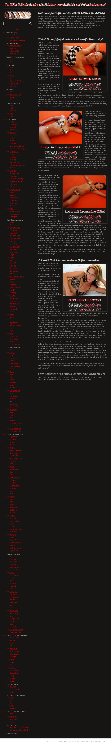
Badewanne (14, 597)
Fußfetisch (13, 285)
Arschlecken (14, 198)
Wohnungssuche (15, 543)
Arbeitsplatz (14, 627)
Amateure (13, 442)
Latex (11, 377)
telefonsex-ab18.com (14, 30)
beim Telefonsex (17, 81)
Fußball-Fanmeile (16, 632)
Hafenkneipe (14, 610)
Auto (11, 556)
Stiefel (12, 412)
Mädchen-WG (14, 54)
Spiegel (12, 369)
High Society (14, 323)
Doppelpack (14, 469)
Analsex (12, 192)
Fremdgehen (14, 217)
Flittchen (13, 461)
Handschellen (14, 651)
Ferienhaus (13, 602)
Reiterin (12, 513)
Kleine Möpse (14, 263)
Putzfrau (12, 447)
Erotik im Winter (15, 431)
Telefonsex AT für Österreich (19, 727)
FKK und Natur (15, 575)
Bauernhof (13, 570)
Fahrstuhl (13, 589)
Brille (11, 415)
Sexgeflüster (14, 719)
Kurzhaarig (13, 230)
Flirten (12, 722)
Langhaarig (13, 233)
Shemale (13, 708)
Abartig (12, 681)
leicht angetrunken (16, 458)
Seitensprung (14, 214)
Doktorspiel (13, 532)
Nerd (11, 494)
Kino (11, 616)
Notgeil (12, 466)
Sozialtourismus (15, 548)
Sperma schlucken (16, 181)
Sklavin (12, 646)
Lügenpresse (14, 551)
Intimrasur (13, 241)
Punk (11, 333)
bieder (12, 312)
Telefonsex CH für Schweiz (19, 730)
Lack (11, 374)
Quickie (12, 168)
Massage (13, 132)
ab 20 (12, 59)
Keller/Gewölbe (15, 654)
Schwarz (13, 111)
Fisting (12, 676)
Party (11, 328)
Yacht (11, 608)
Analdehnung (14, 200)
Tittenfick (13, 187)
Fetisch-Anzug (15, 390)
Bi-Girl (12, 697)
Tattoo (12, 282)
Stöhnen (12, 295)
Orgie (11, 208)
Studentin (13, 439)
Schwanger (13, 279)
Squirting (13, 293)
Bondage (13, 657)
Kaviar (12, 692)
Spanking (13, 157)
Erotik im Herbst (15, 428)
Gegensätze (14, 339)
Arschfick (13, 195)
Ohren (12, 260)
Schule (12, 624)
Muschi (12, 290)
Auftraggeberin (15, 486)
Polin (11, 100)
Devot (12, 314)
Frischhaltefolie (15, 366)
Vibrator (12, 352)
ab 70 (12, 78)
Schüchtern (14, 48)
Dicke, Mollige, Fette (17, 276)
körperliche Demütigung (18, 149)
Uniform (12, 420)
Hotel (11, 605)
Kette (11, 355)
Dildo (11, 350)
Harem (12, 472)
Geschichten (14, 716)
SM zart (12, 643)
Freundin (13, 480)
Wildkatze (13, 306)
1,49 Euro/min (14, 37)
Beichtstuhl (13, 591)
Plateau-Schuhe (15, 407)
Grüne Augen (14, 249)
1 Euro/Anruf (14, 35)
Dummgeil (13, 309)
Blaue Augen (14, 244)
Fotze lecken (14, 176)
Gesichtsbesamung (16, 179)
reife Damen (14, 84)
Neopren (13, 382)
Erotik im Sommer (16, 426)
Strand (12, 578)
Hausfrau (13, 445)
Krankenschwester (16, 529)
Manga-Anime (14, 540)
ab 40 (12, 70)
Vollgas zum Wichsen (17, 165)
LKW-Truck (13, 562)
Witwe (12, 505)
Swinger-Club (14, 619)
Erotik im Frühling (16, 423)
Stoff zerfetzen (15, 211)
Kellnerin (13, 518)
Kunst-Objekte (15, 344)
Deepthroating (15, 173)
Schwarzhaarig (15, 227)
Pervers (12, 678)
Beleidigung (14, 151)
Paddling (13, 160)
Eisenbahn (13, 564)
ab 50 (12, 73)
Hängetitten (14, 271)
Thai (11, 108)
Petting (12, 138)
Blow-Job (13, 170)
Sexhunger (13, 203)
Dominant (13, 317)
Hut (11, 418)
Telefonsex (15, 45)
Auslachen (13, 143)
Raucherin (13, 336)
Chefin (12, 491)
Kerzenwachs (14, 670)
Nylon (12, 385)
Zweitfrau (13, 483)
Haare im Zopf (15, 236)
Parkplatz (13, 559)
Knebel (12, 662)
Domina (12, 640)
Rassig (12, 342)
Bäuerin (12, 515)
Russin (12, 92)
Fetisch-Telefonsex (45, 45)
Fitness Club (14, 594)
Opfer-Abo (13, 545)
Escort (12, 524)
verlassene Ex (15, 507)
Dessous (13, 399)
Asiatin (12, 105)
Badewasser (14, 363)
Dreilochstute (14, 304)
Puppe (12, 537)
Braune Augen (15, 246)
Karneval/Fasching (16, 629)
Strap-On (13, 667)
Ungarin (12, 97)
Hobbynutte (14, 453)
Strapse (12, 393)
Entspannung (14, 124)
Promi (12, 526)
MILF (11, 499)
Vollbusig (13, 266)
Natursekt (13, 687)
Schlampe (13, 464)
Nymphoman (14, 298)
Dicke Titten (14, 268)
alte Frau (13, 86)
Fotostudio (13, 586)
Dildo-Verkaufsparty (16, 450)
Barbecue (13, 583)
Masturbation (14, 162)
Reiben (12, 141)
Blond (12, 222)
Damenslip (13, 396)
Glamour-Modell (15, 325)
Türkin (12, 116)
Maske (12, 659)
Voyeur (12, 714)
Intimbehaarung (15, 238)
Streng (12, 320)
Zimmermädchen (15, 521)
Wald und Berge (15, 567)
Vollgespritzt (14, 184)
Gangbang (13, 206)
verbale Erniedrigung (17, 146)
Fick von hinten (15, 189)
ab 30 (12, 67)
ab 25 (12, 62)
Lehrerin (12, 496)
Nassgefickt (14, 673)
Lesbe (12, 700)
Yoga (11, 331)
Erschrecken (14, 154)
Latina (12, 113)
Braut (11, 475)
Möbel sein (13, 648)
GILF (11, 502)
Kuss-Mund (14, 252)
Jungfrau (13, 301)
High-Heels (13, 409)
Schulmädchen (15, 51)
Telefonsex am (17, 40)
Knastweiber (14, 456)
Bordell (12, 621)
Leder (12, 380)
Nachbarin (13, 510)
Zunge (12, 255)
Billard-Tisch (14, 613)
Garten (12, 572)
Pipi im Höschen (15, 689)
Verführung (13, 130)
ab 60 (12, 75)
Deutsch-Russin (15, 94)
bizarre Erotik (14, 638)
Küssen (12, 135)
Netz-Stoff (13, 388)
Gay (11, 703)
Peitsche (13, 665)
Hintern (12, 274)
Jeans (12, 371)
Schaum (12, 361)
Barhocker (13, 358)
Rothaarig (13, 225)
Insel (11, 581)
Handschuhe (14, 404)
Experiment (14, 437)
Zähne (12, 257)
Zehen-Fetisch (15, 287)
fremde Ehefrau (15, 477)
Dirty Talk (13, 127)
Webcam (13, 534)
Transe (12, 706)
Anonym (12, 122)
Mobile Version (11, 733)
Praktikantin (14, 488)
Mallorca (13, 600)
